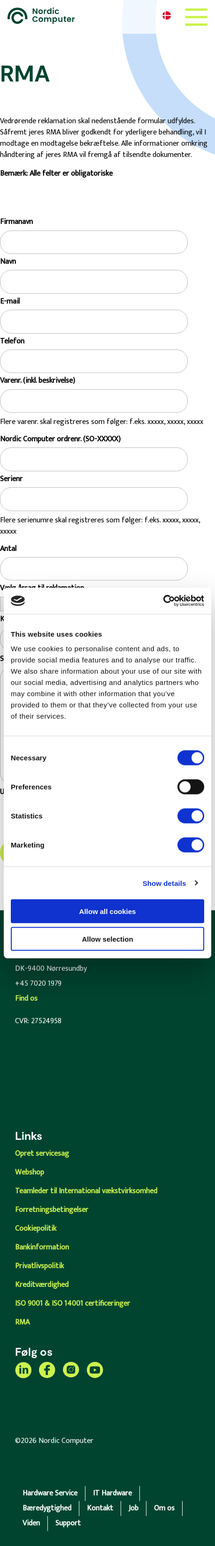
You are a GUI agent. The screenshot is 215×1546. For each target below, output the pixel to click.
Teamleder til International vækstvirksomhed (86, 1191)
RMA (22, 1322)
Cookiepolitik (35, 1228)
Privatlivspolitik (39, 1266)
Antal (8, 549)
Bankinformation (42, 1247)
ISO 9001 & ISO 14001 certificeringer (72, 1303)
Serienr (11, 479)
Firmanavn (16, 222)
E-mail (10, 301)
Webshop (29, 1172)
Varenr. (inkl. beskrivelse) (37, 381)
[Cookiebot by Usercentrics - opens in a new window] (163, 601)
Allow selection (107, 939)
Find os (26, 998)
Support (68, 1523)
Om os (164, 1508)
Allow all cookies (107, 911)
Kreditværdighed (42, 1284)
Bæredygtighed (47, 1508)
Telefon (12, 341)
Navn (8, 262)
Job (133, 1508)
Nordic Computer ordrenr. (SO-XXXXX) (60, 439)
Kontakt (100, 1508)
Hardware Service (50, 1493)
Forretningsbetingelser (51, 1210)
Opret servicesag (42, 1153)
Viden (31, 1523)
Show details (164, 883)
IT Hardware (112, 1493)
